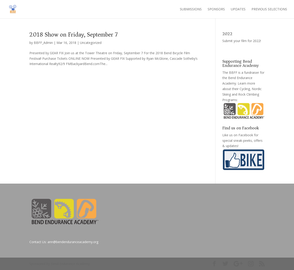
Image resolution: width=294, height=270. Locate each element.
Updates (238, 9)
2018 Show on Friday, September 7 (73, 34)
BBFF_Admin (43, 42)
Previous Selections (269, 9)
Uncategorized (91, 42)
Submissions (191, 9)
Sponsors (216, 9)
